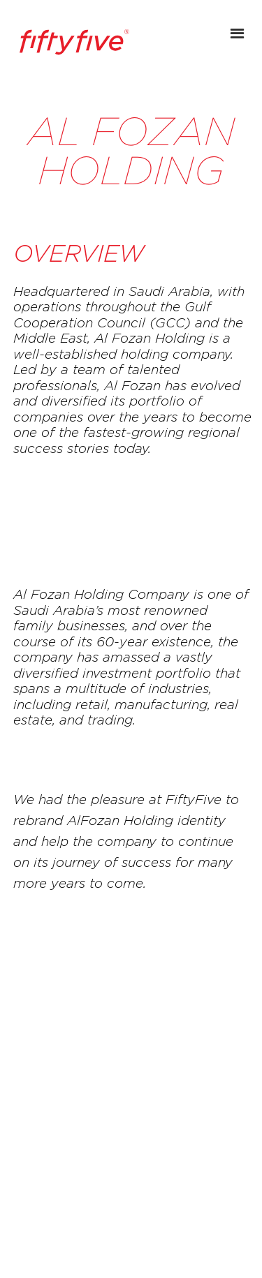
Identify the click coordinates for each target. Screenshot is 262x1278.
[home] (70, 42)
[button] (238, 24)
